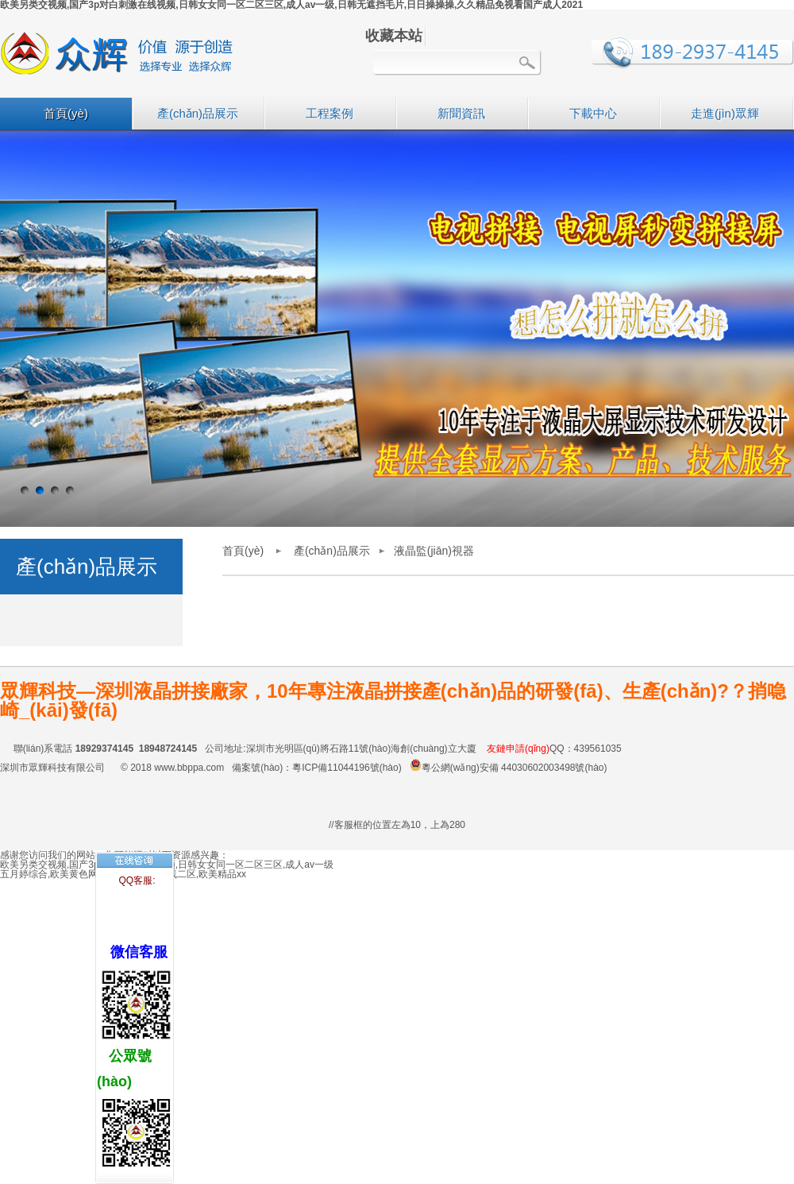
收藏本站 (393, 36)
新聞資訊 (461, 113)
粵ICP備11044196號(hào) (346, 767)
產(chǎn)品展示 (197, 113)
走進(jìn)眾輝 (725, 113)
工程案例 (329, 113)
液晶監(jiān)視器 (434, 550)
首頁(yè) (66, 113)
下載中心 (593, 113)
